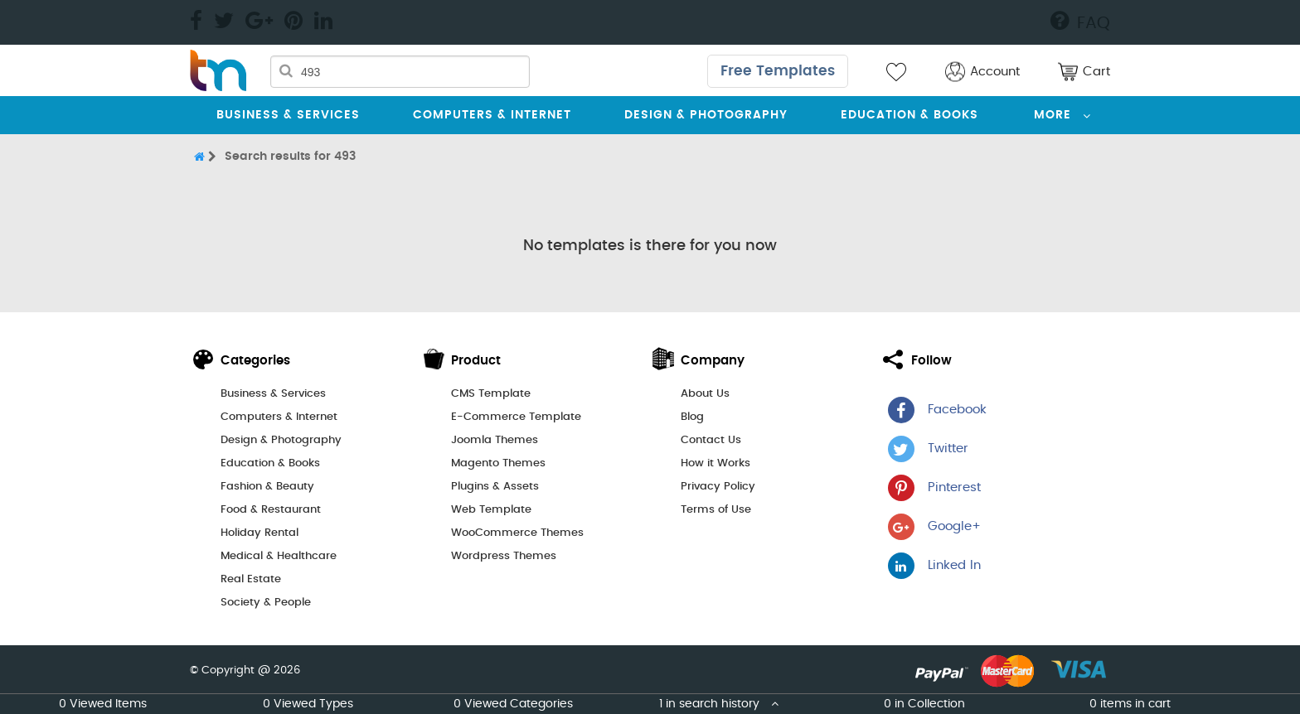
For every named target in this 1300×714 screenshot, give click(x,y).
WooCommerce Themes (517, 533)
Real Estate (251, 579)
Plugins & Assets (495, 486)
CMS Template (491, 393)
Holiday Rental (259, 533)
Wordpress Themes (503, 556)
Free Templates (777, 71)
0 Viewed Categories (513, 704)
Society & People (266, 602)
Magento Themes (498, 463)
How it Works (715, 463)
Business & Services (288, 115)
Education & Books (909, 115)
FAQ (1080, 20)
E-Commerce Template (516, 417)
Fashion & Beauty (267, 486)
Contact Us (711, 440)
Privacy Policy (718, 486)
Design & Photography (706, 115)
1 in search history (719, 703)
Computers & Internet (492, 115)
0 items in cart (1130, 704)
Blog (692, 417)
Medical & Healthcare (279, 556)
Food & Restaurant (271, 509)
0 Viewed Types (308, 704)
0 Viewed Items (103, 704)
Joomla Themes (494, 440)
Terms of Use (716, 509)
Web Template (491, 509)
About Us (705, 393)
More (1052, 115)
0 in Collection (924, 704)
